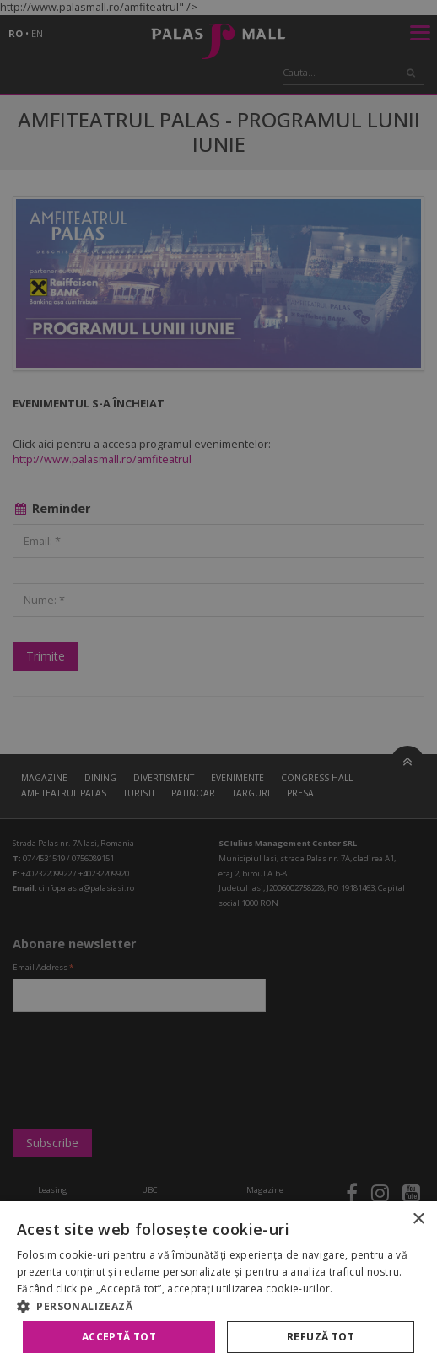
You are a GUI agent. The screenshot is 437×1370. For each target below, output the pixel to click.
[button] (218, 1305)
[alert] (218, 685)
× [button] (418, 1219)
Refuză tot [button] (320, 1337)
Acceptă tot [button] (119, 1337)
